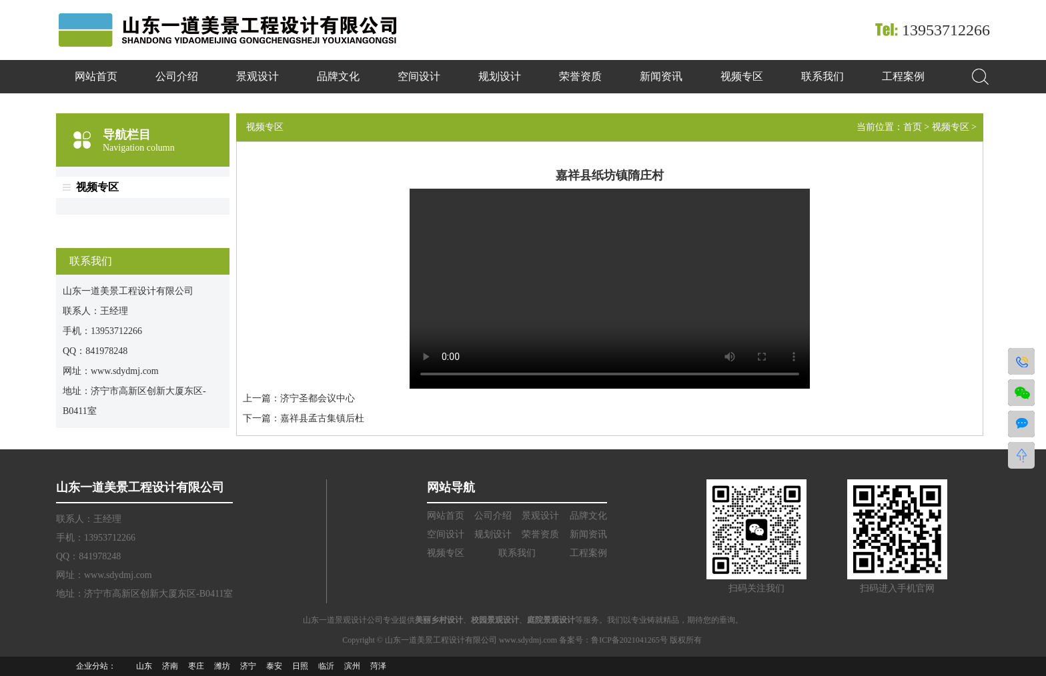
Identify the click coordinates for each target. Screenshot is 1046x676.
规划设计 (499, 76)
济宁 (248, 666)
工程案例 (903, 76)
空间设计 (419, 76)
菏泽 (378, 666)
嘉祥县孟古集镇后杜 (322, 418)
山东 (144, 666)
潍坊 (222, 666)
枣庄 (196, 666)
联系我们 (822, 76)
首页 (912, 127)
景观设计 (257, 76)
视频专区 (741, 76)
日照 (300, 666)
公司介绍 (176, 76)
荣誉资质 (580, 76)
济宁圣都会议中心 (317, 398)
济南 (170, 666)
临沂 (326, 666)
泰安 (274, 666)
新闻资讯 (661, 76)
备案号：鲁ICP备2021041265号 (614, 640)
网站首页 (96, 76)
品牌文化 (338, 76)
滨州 (352, 666)
